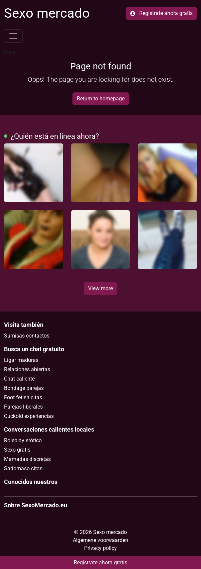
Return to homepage (101, 98)
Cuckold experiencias (29, 416)
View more (100, 288)
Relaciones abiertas (27, 369)
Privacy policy (100, 548)
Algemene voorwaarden (100, 540)
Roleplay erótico (23, 440)
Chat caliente (19, 379)
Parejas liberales (23, 407)
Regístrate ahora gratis (161, 13)
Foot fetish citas (23, 397)
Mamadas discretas (27, 459)
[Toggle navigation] (13, 36)
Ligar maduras (21, 360)
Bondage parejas (24, 388)
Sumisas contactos (26, 336)
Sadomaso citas (23, 468)
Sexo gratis (17, 450)
